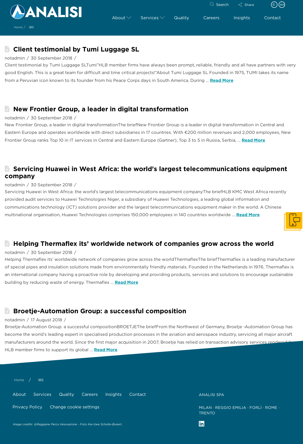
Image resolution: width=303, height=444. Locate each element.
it (273, 4)
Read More (221, 80)
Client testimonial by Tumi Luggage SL (76, 49)
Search (222, 4)
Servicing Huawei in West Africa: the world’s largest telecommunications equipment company (146, 172)
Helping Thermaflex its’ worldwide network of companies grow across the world (143, 244)
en (282, 4)
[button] (250, 4)
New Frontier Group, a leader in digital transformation (100, 109)
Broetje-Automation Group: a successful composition (99, 311)
